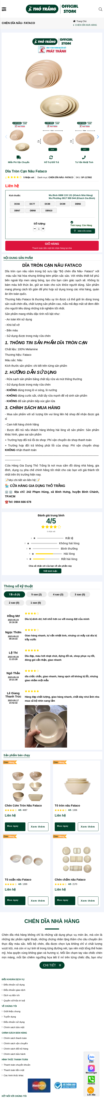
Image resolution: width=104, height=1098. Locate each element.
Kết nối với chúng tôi (14, 1096)
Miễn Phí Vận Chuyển (19, 162)
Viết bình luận (50, 571)
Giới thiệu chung (12, 1011)
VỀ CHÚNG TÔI (9, 1006)
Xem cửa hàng (84, 231)
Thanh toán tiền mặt (14, 1070)
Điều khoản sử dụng (14, 984)
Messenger (91, 1073)
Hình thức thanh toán (15, 1059)
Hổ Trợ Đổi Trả (51, 162)
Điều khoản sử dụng (14, 1022)
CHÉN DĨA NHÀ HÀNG (52, 921)
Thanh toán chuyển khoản (17, 1064)
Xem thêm (38, 826)
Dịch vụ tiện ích (12, 995)
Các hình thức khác (14, 1075)
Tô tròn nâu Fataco (67, 805)
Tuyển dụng (10, 1016)
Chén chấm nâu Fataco (70, 879)
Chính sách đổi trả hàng (16, 1048)
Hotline (91, 1084)
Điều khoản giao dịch (14, 990)
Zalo (91, 1062)
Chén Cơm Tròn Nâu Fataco (23, 805)
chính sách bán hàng (14, 1033)
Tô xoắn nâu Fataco (18, 879)
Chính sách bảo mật (14, 1027)
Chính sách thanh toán (15, 1038)
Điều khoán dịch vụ (13, 979)
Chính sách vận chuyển (16, 1043)
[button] (97, 136)
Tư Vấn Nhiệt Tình (84, 162)
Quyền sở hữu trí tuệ (14, 1000)
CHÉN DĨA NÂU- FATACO (61, 177)
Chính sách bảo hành (15, 1054)
